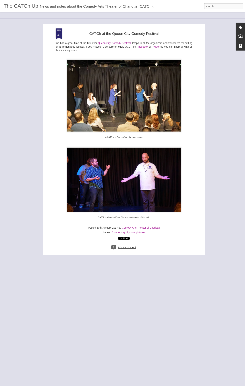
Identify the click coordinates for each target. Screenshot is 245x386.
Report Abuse (144, 384)
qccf (125, 229)
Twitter (156, 43)
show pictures (137, 229)
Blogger (134, 384)
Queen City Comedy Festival (114, 39)
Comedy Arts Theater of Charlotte (141, 224)
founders (117, 229)
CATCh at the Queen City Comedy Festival (124, 30)
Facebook (142, 43)
